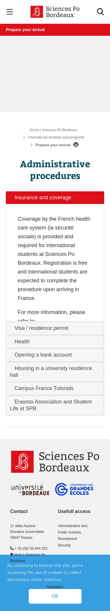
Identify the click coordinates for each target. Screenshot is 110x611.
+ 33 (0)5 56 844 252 (29, 548)
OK (55, 596)
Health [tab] (20, 342)
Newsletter (55, 587)
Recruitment (67, 539)
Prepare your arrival (25, 29)
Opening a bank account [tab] (41, 355)
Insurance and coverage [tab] (40, 197)
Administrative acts (73, 526)
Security (64, 545)
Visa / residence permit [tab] (39, 328)
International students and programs (56, 137)
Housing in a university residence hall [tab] (51, 371)
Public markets (69, 532)
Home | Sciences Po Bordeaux (53, 130)
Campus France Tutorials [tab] (42, 388)
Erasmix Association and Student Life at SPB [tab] (51, 405)
